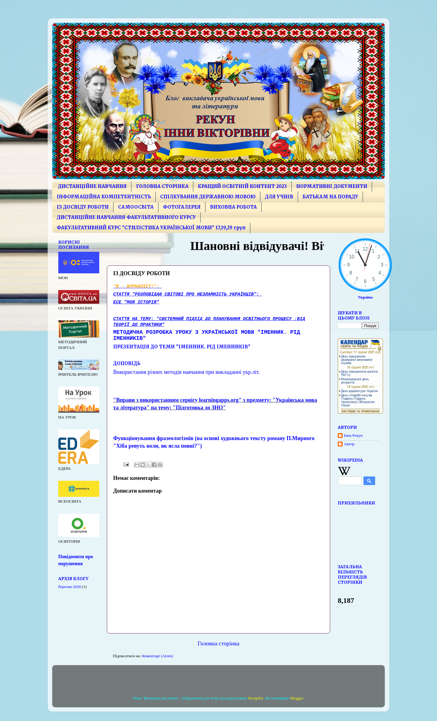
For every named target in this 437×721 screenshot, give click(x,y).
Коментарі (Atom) (157, 656)
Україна (365, 297)
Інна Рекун (353, 435)
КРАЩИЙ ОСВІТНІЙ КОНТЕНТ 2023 (242, 186)
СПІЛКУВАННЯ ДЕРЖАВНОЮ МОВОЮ (208, 197)
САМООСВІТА (136, 207)
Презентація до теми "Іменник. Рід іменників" (181, 347)
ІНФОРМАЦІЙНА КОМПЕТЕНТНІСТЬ (104, 197)
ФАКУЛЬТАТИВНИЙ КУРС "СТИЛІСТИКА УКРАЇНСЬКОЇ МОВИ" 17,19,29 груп (151, 228)
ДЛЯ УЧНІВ (279, 197)
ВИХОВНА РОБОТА (233, 207)
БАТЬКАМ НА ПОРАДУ (330, 197)
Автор (349, 444)
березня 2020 (69, 586)
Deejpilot (255, 698)
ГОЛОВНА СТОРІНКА (162, 186)
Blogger (296, 698)
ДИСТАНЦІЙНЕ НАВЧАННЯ (92, 186)
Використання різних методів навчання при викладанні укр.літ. (186, 372)
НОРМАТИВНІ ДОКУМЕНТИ (331, 186)
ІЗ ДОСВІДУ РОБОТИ (83, 207)
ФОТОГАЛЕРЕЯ (182, 207)
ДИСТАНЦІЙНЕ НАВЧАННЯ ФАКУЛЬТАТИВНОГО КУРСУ (126, 217)
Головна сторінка (218, 643)
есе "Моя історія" (136, 302)
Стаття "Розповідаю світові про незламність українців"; (187, 294)
